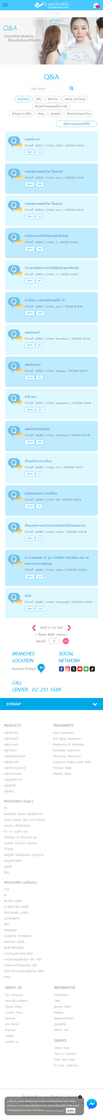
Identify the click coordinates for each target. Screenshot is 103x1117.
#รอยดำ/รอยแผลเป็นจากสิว (51, 106)
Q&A (57, 1000)
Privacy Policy (13, 1006)
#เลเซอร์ (55, 113)
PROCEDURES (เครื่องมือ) (20, 882)
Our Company (14, 994)
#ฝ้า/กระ (53, 99)
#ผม (41, 113)
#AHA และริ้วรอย (75, 99)
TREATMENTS (63, 725)
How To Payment (65, 1053)
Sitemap (10, 1018)
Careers (9, 1035)
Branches (10, 1030)
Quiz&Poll (60, 1024)
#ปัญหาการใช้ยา (22, 113)
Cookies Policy (14, 1012)
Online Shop (61, 1047)
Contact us (12, 1041)
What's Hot (61, 1030)
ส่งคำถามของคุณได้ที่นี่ (76, 123)
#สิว (38, 99)
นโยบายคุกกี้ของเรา (55, 1110)
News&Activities (64, 1018)
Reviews (59, 1012)
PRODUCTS (12, 725)
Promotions (61, 994)
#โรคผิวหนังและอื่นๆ (78, 113)
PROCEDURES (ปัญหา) (18, 801)
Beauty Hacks (62, 1006)
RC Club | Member (66, 1065)
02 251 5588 (46, 689)
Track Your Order (64, 1059)
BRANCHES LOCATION (23, 657)
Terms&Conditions (16, 1000)
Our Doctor (12, 1024)
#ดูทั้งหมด (23, 99)
